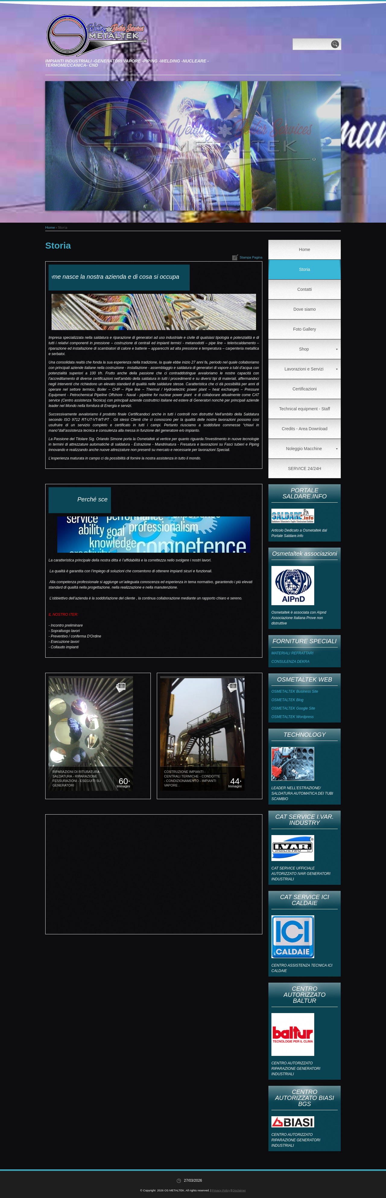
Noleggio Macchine (312, 448)
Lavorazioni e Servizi (311, 369)
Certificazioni (305, 388)
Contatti (304, 289)
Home (50, 227)
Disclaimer (239, 1190)
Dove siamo (304, 309)
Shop (318, 349)
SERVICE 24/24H (304, 468)
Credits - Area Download (304, 428)
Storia (304, 269)
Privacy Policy (221, 1190)
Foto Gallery (304, 329)
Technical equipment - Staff (304, 408)
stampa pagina (251, 257)
